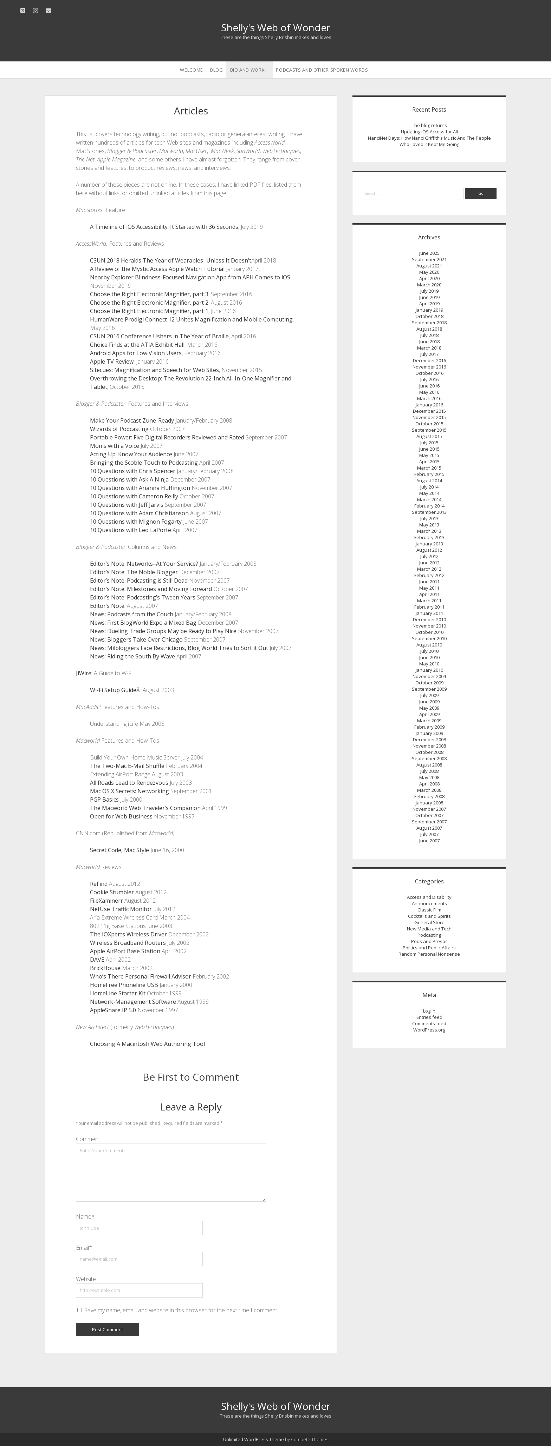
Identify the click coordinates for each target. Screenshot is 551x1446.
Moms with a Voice (114, 446)
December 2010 (429, 619)
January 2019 (429, 310)
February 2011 (429, 607)
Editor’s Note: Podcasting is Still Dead (139, 580)
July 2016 (429, 379)
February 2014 (429, 506)
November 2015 (429, 417)
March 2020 (429, 284)
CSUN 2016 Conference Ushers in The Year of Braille (159, 336)
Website (86, 1279)
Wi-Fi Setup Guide (113, 690)
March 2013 (429, 531)
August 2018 (429, 329)
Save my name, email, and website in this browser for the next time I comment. (181, 1310)
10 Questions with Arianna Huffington (140, 488)
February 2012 (429, 575)
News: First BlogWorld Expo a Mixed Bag (143, 622)
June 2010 (429, 657)
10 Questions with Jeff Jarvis (126, 505)
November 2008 (429, 746)
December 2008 (429, 739)
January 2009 (429, 733)
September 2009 (429, 689)
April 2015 (429, 461)
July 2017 (429, 354)
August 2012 (429, 550)
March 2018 (429, 348)
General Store (429, 922)
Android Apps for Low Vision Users (136, 353)
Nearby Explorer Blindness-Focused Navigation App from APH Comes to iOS (190, 277)
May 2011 (429, 588)
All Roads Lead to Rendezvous (129, 783)
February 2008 (429, 796)
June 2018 (429, 341)
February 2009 (429, 727)
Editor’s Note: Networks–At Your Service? (144, 564)
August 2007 (429, 828)
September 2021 (429, 259)
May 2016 (429, 392)
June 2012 (429, 562)
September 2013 (429, 512)
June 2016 (429, 386)
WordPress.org (429, 1030)
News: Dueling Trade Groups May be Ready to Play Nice (163, 631)
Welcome (191, 70)
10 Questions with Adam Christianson (139, 513)
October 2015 (429, 423)
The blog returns (429, 125)
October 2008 (429, 752)
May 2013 (429, 525)
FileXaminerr (106, 900)
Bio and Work (247, 70)
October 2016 (429, 373)
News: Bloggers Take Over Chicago (136, 639)
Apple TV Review (112, 361)
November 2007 (429, 809)
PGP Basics (104, 799)
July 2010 (429, 651)
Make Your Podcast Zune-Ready (132, 420)
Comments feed (429, 1023)
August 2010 (429, 645)
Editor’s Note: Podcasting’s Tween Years (142, 597)
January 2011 (429, 613)
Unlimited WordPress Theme (253, 1439)
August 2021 (429, 266)
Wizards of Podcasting (119, 429)
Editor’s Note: (107, 606)
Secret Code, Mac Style (119, 850)
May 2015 (429, 455)
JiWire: (84, 673)
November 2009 (429, 676)
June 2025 (429, 253)
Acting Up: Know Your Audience (131, 454)
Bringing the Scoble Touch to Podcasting (144, 462)
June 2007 (429, 840)
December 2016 (429, 360)
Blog (216, 70)
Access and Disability (429, 897)
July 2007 (429, 834)
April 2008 (429, 784)
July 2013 (429, 518)
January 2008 (429, 803)
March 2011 (429, 600)
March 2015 (429, 468)
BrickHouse (105, 968)
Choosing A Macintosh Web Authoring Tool (147, 1044)
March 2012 (429, 569)
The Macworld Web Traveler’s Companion (145, 808)
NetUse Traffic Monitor (121, 909)
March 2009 (429, 720)
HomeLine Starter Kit (117, 993)
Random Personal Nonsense (429, 954)
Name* (85, 1216)
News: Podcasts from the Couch (131, 614)
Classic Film (429, 910)
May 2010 (429, 664)
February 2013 (429, 537)
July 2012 (429, 556)
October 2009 (429, 682)
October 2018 (429, 316)
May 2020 (429, 272)
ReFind (99, 884)
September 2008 (429, 758)
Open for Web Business (121, 816)
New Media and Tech (429, 929)
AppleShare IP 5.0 (113, 1010)
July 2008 (429, 771)
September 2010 (429, 638)
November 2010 (429, 626)
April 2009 (429, 714)
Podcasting (429, 935)
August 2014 (429, 480)
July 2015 (429, 442)
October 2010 (429, 632)
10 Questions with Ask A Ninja (129, 479)
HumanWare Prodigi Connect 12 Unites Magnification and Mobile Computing (191, 319)
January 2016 (429, 405)
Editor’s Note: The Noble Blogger (134, 572)
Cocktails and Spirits (429, 916)
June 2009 (429, 701)
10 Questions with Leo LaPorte (130, 530)
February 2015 (429, 474)
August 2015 (429, 436)
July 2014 (429, 487)
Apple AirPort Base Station (125, 951)
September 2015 (429, 430)
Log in (429, 1011)
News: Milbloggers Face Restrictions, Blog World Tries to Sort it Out (179, 648)
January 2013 (429, 543)
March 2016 (429, 398)
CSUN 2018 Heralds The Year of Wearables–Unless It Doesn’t (170, 260)
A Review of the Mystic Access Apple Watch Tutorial (157, 269)
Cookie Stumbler (112, 892)
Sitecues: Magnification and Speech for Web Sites (154, 370)
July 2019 (429, 291)
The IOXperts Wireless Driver (128, 934)
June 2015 (429, 449)
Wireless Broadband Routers (128, 943)
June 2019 (429, 297)
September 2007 (429, 821)
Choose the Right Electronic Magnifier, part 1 (149, 311)
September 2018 (429, 322)
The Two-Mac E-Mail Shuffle (127, 766)
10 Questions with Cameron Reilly (134, 496)
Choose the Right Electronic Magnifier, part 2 (149, 302)
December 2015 (429, 411)
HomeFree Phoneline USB (124, 985)
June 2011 (429, 581)
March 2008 (429, 790)
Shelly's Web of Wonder (275, 27)
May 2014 (429, 493)
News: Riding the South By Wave (132, 656)
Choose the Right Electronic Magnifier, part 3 (149, 294)
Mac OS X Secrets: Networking (129, 791)
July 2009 (429, 695)
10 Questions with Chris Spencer (132, 471)
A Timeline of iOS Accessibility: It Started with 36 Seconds (164, 227)
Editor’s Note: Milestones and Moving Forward (151, 589)
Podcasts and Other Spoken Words (322, 70)
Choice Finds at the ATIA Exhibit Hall (137, 345)
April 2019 (429, 303)
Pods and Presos (429, 941)
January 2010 (429, 670)
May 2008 (429, 777)
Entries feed (429, 1017)
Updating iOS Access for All (429, 131)
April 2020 (429, 278)
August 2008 (429, 765)
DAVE (97, 959)
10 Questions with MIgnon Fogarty (136, 521)
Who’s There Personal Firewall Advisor (140, 976)
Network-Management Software (133, 1002)
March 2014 (429, 499)
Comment (88, 1139)
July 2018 (429, 335)
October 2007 (429, 815)
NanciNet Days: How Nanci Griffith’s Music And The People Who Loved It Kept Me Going (429, 141)
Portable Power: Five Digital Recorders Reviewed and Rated (167, 437)
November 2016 (429, 367)
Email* (84, 1248)
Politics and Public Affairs (429, 947)
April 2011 (429, 594)
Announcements (429, 903)
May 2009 (429, 708)
